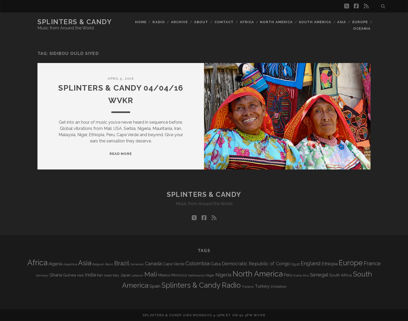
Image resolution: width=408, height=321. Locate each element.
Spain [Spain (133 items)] (154, 286)
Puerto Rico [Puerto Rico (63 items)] (301, 275)
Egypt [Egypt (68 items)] (295, 264)
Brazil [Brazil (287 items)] (121, 263)
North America (276, 22)
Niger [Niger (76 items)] (210, 275)
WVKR (259, 315)
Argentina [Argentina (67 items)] (70, 264)
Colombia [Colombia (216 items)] (197, 263)
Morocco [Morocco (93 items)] (179, 275)
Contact (224, 22)
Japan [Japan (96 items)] (125, 275)
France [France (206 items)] (372, 263)
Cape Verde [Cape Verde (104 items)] (173, 264)
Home (140, 22)
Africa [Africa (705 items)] (37, 262)
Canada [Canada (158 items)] (153, 263)
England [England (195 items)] (311, 263)
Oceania (362, 28)
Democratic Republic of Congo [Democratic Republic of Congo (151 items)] (256, 263)
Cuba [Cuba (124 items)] (216, 263)
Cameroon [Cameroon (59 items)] (137, 264)
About (201, 22)
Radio (158, 22)
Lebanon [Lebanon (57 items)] (137, 275)
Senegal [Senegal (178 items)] (319, 275)
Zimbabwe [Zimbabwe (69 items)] (278, 286)
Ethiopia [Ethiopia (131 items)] (330, 263)
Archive (179, 22)
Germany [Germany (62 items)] (42, 275)
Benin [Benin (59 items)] (109, 264)
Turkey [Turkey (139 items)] (262, 286)
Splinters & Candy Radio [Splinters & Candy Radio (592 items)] (201, 285)
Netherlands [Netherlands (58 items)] (196, 275)
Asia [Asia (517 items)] (84, 263)
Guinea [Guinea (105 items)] (69, 275)
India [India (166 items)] (90, 275)
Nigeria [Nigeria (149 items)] (223, 275)
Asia (341, 22)
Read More (121, 154)
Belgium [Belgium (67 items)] (98, 264)
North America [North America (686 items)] (257, 273)
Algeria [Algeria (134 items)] (55, 263)
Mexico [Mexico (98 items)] (164, 275)
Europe (360, 22)
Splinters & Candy (74, 22)
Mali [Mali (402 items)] (150, 274)
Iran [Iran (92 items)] (100, 275)
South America (315, 22)
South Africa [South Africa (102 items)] (340, 275)
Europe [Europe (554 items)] (351, 263)
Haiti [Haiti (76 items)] (80, 275)
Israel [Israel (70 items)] (108, 275)
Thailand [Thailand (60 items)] (248, 286)
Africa (247, 22)
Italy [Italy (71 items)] (116, 275)
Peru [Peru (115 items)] (288, 275)
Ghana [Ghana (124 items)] (55, 275)
